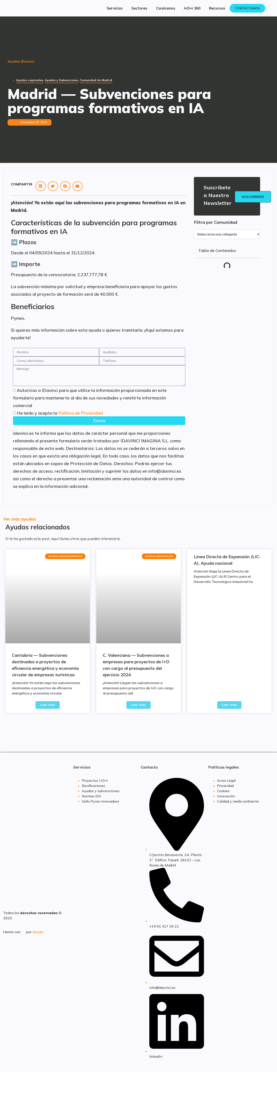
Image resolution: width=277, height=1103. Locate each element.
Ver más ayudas (19, 519)
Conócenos (165, 8)
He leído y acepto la (60, 413)
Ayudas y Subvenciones (61, 80)
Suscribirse (253, 197)
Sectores (139, 8)
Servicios (115, 8)
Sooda (37, 932)
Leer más (47, 705)
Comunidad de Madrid (96, 80)
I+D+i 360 (192, 8)
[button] (40, 186)
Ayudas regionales (29, 80)
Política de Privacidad (80, 413)
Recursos (217, 8)
